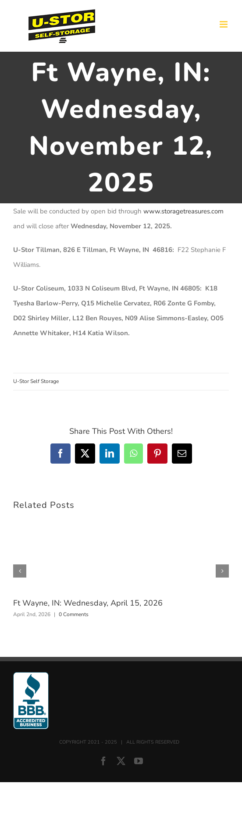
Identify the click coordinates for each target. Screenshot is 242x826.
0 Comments (74, 614)
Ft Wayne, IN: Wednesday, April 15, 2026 (88, 603)
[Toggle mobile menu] (224, 24)
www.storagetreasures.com (183, 211)
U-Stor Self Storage (36, 381)
